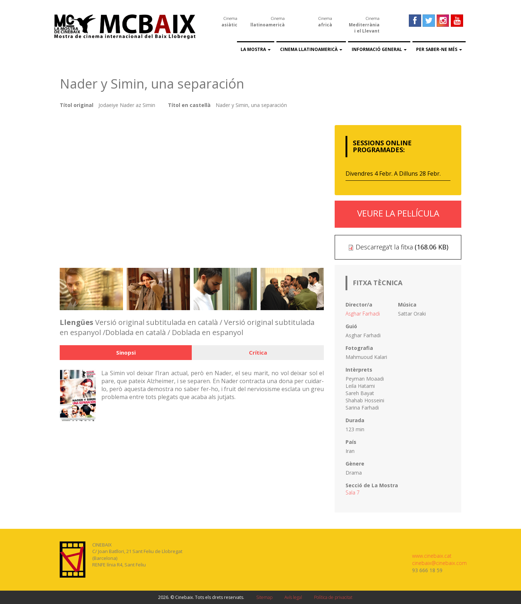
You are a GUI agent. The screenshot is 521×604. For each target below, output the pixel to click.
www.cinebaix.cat (432, 555)
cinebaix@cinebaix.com (439, 563)
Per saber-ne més (439, 49)
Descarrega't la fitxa (384, 247)
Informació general (379, 49)
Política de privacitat (333, 597)
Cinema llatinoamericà (311, 49)
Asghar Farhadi (363, 313)
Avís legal (293, 597)
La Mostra (256, 49)
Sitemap (264, 597)
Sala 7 (353, 492)
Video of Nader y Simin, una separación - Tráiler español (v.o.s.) (192, 190)
